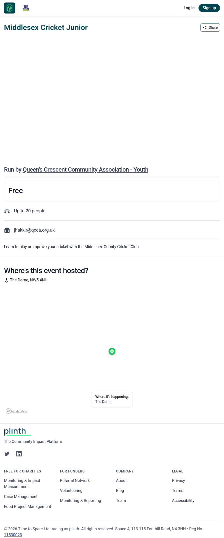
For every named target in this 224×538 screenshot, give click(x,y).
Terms (177, 490)
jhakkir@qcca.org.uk (34, 230)
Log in (189, 8)
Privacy (178, 480)
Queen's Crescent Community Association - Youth (85, 169)
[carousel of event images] (112, 96)
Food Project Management (27, 506)
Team (121, 500)
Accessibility (183, 500)
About (121, 480)
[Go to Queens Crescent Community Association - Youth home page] (26, 8)
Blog (120, 490)
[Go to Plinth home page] (9, 8)
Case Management (21, 496)
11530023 (13, 534)
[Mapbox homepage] (17, 411)
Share (210, 28)
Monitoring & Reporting (80, 500)
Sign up (209, 8)
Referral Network (75, 480)
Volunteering (71, 490)
